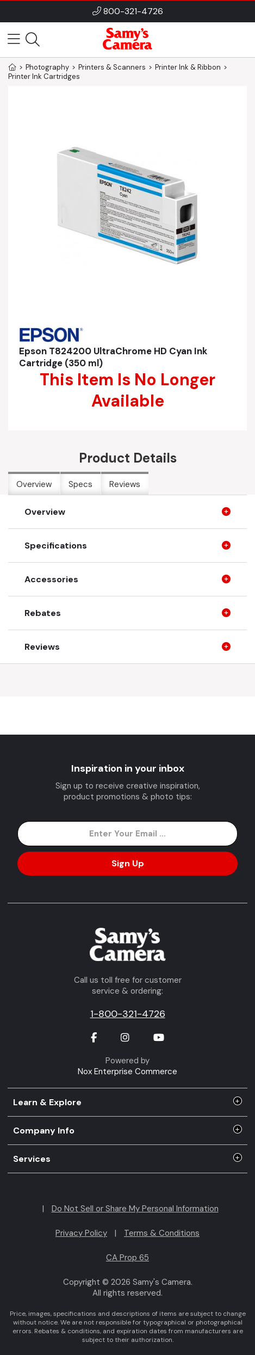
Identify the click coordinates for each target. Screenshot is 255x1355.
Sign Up (127, 863)
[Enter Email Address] (127, 833)
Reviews (124, 484)
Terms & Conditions (162, 1233)
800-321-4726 (133, 11)
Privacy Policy (81, 1233)
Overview (34, 484)
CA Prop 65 (127, 1257)
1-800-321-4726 (127, 1013)
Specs (80, 484)
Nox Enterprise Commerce (127, 1071)
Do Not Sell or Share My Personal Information (135, 1208)
